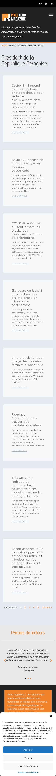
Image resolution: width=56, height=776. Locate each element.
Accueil (4, 45)
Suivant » (47, 607)
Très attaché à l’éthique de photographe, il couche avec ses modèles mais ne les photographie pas (27, 487)
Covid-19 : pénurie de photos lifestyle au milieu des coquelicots (28, 165)
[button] (51, 716)
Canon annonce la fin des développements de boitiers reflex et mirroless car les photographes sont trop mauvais (27, 558)
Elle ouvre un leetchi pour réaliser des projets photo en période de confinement (27, 297)
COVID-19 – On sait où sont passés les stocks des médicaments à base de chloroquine (27, 230)
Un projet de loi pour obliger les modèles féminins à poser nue (28, 361)
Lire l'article (19, 132)
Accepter (28, 750)
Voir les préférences (28, 766)
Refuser (28, 758)
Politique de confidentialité (28, 772)
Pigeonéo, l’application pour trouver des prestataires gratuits (27, 419)
